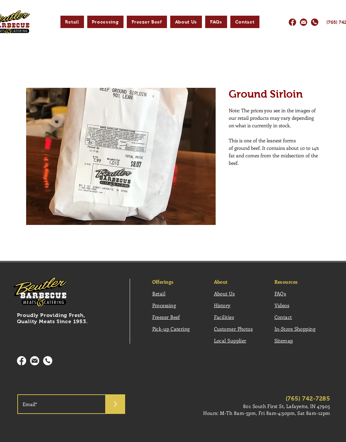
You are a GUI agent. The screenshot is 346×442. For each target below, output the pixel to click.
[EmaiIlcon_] (303, 22)
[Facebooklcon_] (292, 22)
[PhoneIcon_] (315, 22)
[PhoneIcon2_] (47, 360)
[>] (115, 404)
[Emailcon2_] (34, 360)
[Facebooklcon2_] (21, 360)
